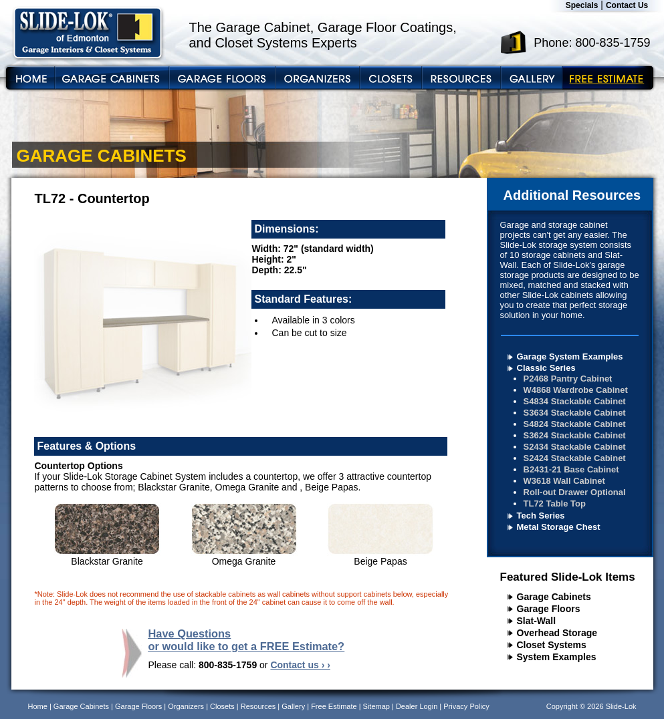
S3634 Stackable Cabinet (575, 413)
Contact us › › (300, 665)
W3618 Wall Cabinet (564, 481)
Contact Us (627, 5)
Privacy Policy (466, 706)
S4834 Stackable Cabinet (575, 401)
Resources (258, 706)
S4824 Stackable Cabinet (575, 424)
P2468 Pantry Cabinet (568, 379)
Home (37, 706)
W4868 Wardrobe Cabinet (576, 390)
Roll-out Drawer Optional (575, 492)
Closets (222, 706)
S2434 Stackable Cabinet (575, 447)
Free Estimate (333, 706)
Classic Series (546, 368)
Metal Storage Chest (558, 527)
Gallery (293, 706)
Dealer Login (416, 706)
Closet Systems (551, 644)
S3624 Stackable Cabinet (575, 435)
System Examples (556, 657)
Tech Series (541, 516)
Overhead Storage (557, 632)
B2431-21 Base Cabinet (571, 469)
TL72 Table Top (555, 503)
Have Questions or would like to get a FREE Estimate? (246, 639)
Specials (582, 5)
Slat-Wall (536, 620)
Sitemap (376, 706)
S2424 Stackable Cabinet (575, 458)
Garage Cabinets (554, 596)
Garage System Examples (570, 356)
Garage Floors (548, 608)
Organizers (186, 706)
